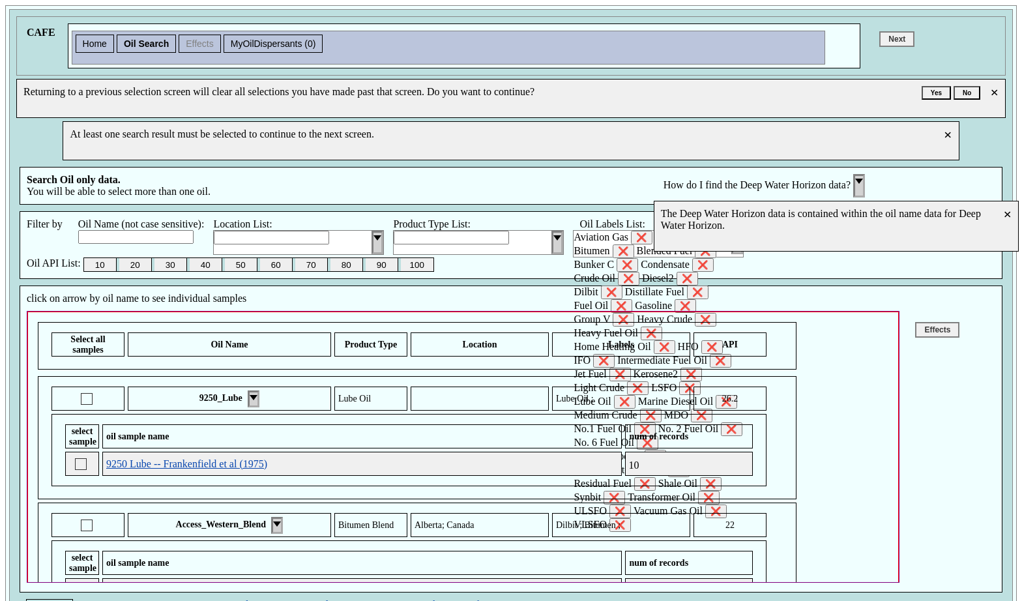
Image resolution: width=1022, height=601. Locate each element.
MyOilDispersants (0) (273, 43)
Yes (936, 92)
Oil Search (146, 43)
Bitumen (604, 251)
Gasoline (665, 306)
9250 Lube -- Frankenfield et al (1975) (186, 463)
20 (135, 265)
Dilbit (598, 292)
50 (241, 265)
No (967, 92)
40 (206, 265)
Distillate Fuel (666, 292)
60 (276, 265)
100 (417, 265)
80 (346, 265)
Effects (200, 43)
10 (100, 265)
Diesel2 (670, 279)
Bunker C (606, 265)
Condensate (677, 265)
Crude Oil (606, 279)
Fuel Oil (603, 306)
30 (170, 265)
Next (896, 39)
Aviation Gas (613, 237)
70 (311, 265)
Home (95, 43)
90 (382, 265)
